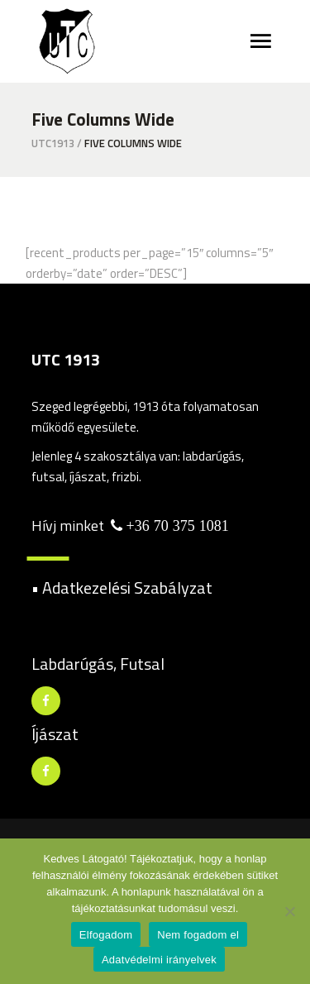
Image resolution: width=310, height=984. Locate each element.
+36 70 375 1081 (175, 525)
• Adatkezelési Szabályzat (121, 587)
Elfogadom (105, 935)
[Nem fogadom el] (289, 911)
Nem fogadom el (198, 935)
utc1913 (52, 143)
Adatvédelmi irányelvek (159, 959)
